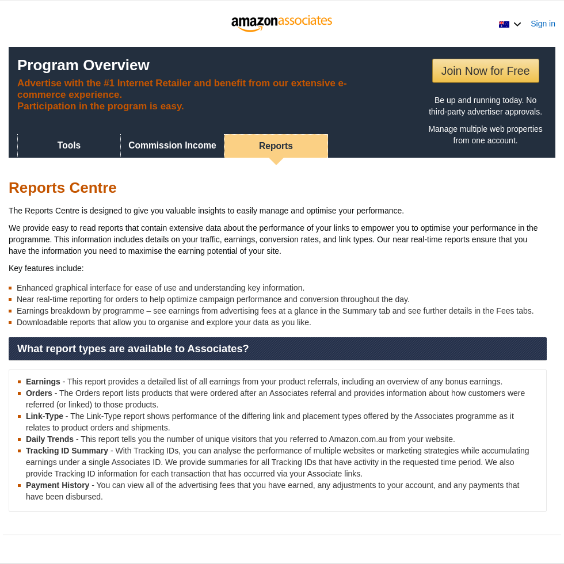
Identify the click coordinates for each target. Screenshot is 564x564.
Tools (69, 145)
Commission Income (172, 145)
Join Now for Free (485, 70)
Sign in (543, 23)
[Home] (282, 23)
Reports (276, 146)
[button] (510, 24)
